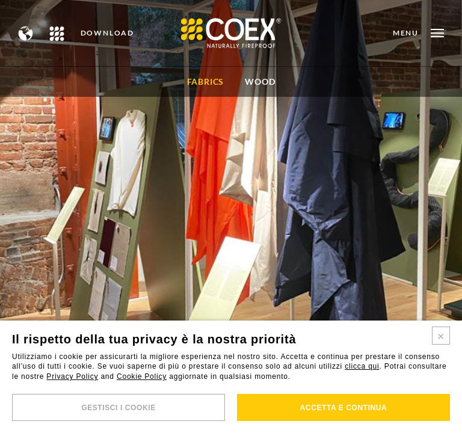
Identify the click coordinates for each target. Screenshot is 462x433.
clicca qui (362, 366)
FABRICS (205, 81)
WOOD (260, 81)
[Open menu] (418, 33)
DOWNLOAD (107, 33)
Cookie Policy (142, 376)
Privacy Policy (72, 376)
